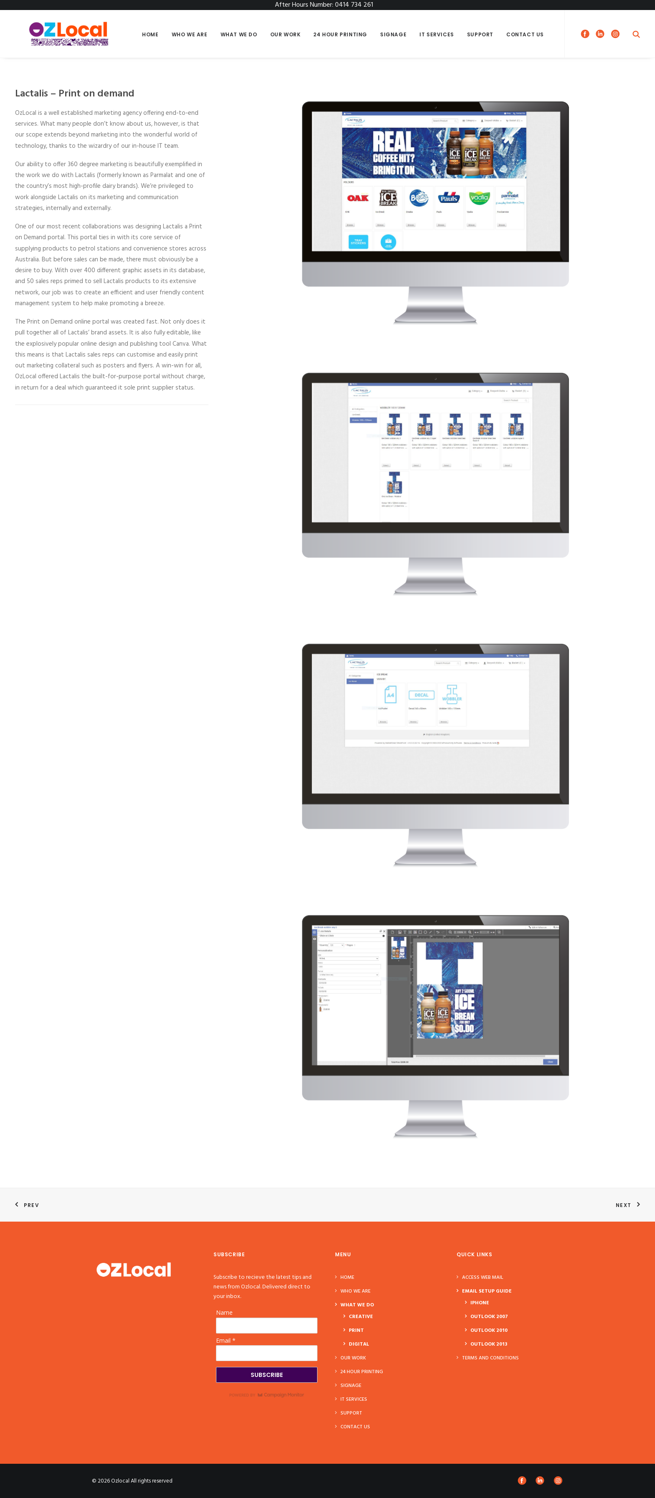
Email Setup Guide (487, 1291)
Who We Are (190, 34)
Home (150, 34)
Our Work (285, 34)
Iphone (479, 1303)
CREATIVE (361, 1317)
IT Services (436, 34)
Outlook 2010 (489, 1330)
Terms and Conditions (490, 1358)
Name (224, 1312)
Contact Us (525, 34)
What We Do (239, 34)
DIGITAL (359, 1344)
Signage (393, 34)
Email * (226, 1340)
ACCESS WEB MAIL (482, 1277)
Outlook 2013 (488, 1344)
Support (480, 34)
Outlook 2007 (489, 1317)
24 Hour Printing (340, 34)
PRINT (356, 1330)
